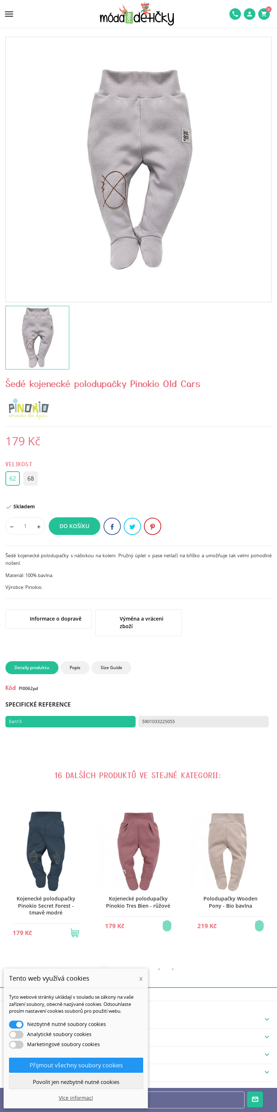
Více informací (76, 1097)
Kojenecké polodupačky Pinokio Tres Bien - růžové (138, 902)
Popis (75, 667)
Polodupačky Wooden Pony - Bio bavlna (230, 902)
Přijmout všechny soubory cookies (76, 1065)
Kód (10, 687)
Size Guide (111, 667)
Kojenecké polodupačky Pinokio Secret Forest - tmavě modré (46, 905)
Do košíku (74, 526)
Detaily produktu (31, 667)
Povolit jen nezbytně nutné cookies (76, 1081)
